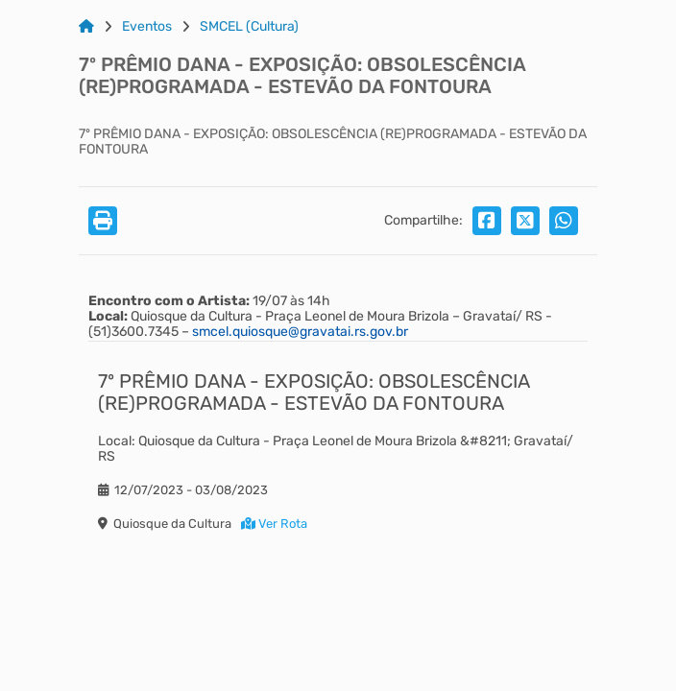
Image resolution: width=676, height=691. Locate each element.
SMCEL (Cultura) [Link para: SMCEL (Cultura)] (249, 27)
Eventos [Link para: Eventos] (147, 27)
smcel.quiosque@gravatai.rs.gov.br (300, 331)
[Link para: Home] (86, 27)
